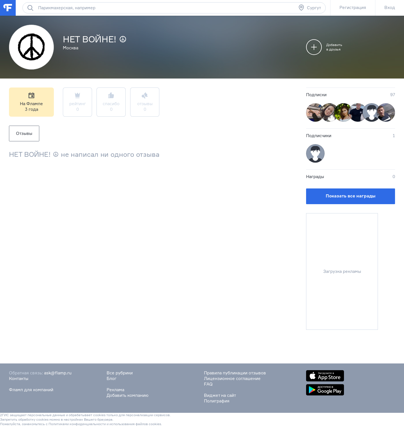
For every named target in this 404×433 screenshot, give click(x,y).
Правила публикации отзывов (235, 373)
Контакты (18, 378)
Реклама (115, 389)
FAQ (208, 384)
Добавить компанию (127, 395)
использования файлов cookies (135, 424)
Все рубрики (120, 373)
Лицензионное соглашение (232, 378)
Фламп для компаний (31, 389)
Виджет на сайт (220, 395)
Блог (111, 378)
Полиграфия (216, 401)
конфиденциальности (88, 424)
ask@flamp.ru (58, 373)
